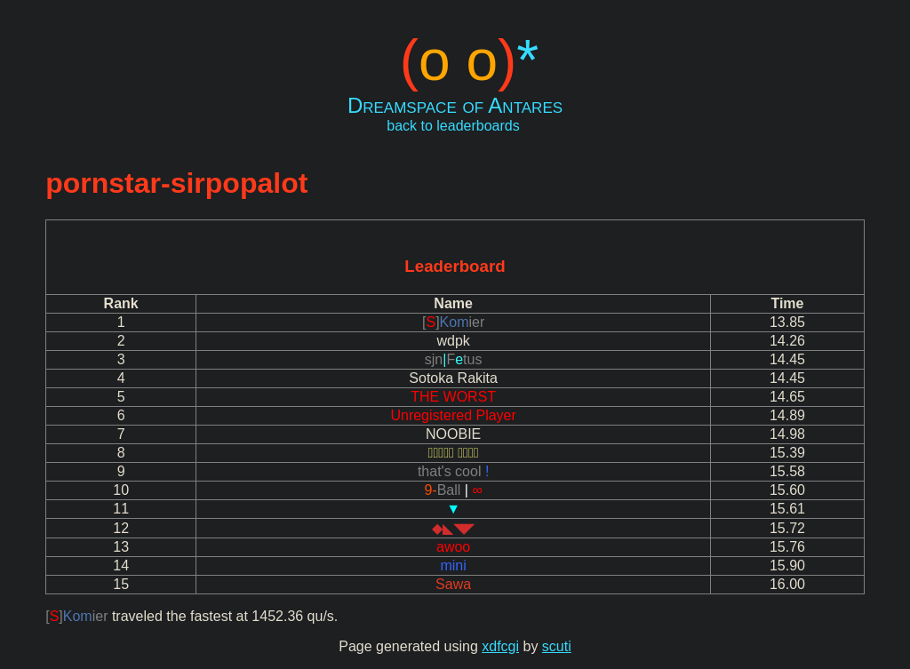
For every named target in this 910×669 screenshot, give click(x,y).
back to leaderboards (453, 125)
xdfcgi (500, 646)
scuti (556, 646)
